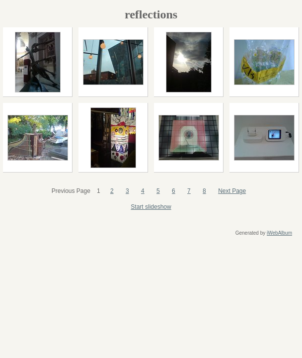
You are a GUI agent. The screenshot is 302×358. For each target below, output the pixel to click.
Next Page (232, 190)
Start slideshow (151, 206)
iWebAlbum (279, 233)
